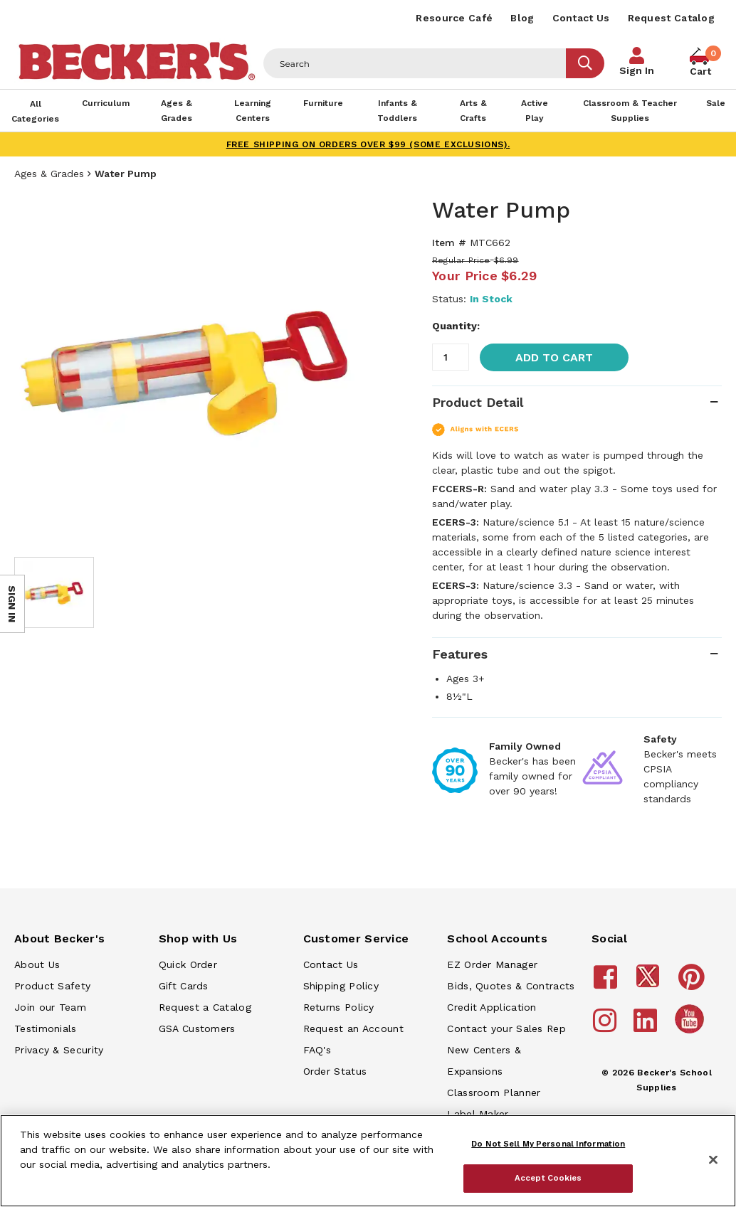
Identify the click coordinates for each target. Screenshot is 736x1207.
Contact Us (581, 17)
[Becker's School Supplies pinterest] (693, 983)
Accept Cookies (548, 1178)
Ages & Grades (49, 173)
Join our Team (50, 1007)
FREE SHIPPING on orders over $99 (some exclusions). (368, 144)
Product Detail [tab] (477, 402)
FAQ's (317, 1050)
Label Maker (477, 1114)
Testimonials (45, 1028)
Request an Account (353, 1028)
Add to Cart (554, 357)
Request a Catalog (205, 1007)
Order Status (335, 1071)
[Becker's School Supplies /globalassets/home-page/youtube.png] (692, 1032)
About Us (37, 964)
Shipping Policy (341, 985)
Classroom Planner (493, 1092)
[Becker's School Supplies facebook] (607, 983)
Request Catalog (671, 17)
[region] (368, 1161)
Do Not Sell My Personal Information (548, 1144)
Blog (522, 17)
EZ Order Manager (492, 964)
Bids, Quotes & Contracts (510, 985)
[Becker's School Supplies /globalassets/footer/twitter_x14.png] (649, 983)
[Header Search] (415, 63)
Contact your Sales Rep (506, 1028)
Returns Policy (338, 1007)
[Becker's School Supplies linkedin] (647, 1027)
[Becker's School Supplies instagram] (607, 1027)
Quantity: (456, 325)
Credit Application (491, 1007)
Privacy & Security (58, 1050)
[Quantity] (450, 357)
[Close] (713, 1160)
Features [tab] (460, 654)
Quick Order (188, 964)
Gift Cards (184, 985)
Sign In (636, 70)
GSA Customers (197, 1028)
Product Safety (52, 985)
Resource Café (454, 17)
